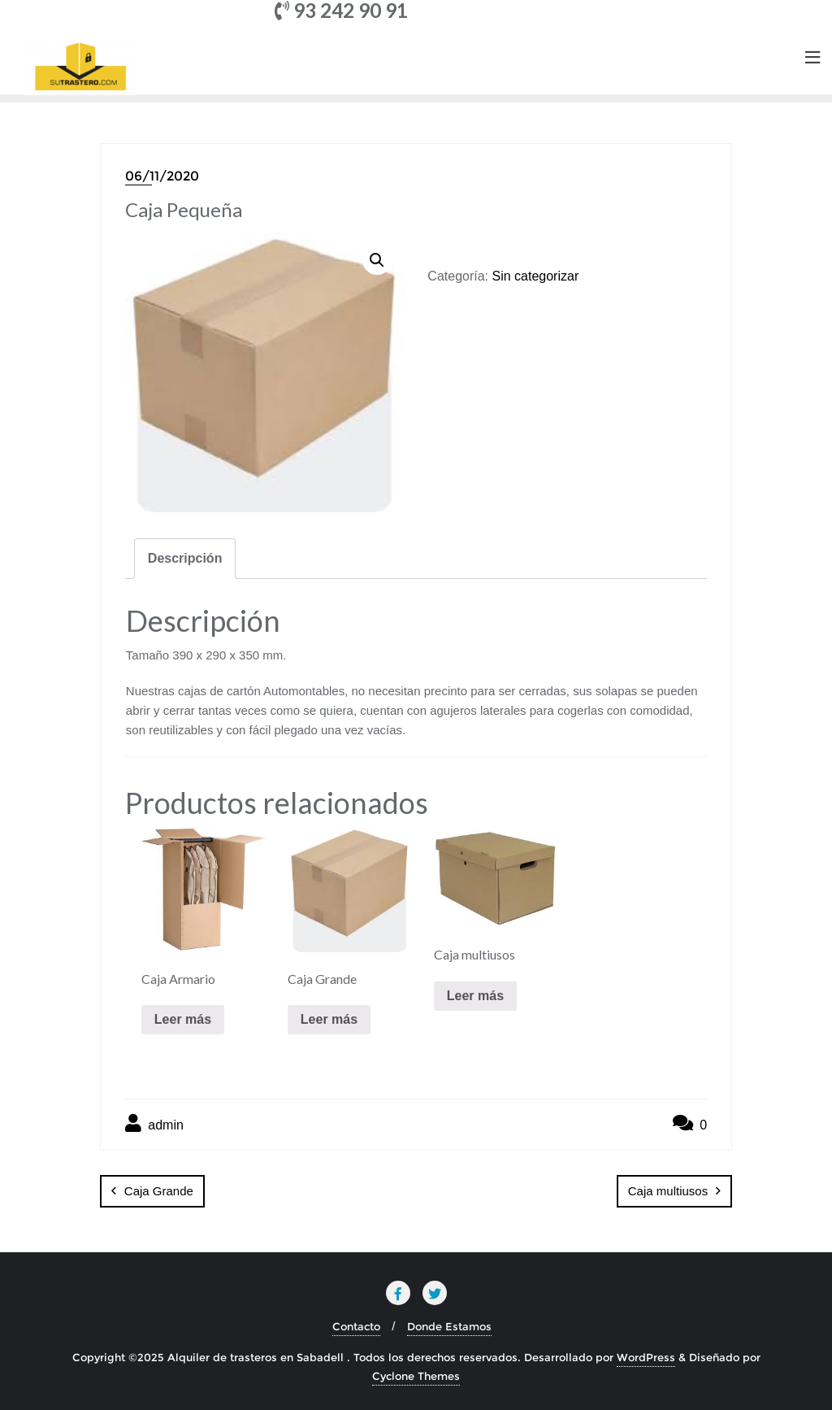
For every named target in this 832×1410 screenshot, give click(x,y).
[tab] (185, 558)
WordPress (646, 1357)
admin (154, 1123)
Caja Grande (158, 1191)
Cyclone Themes (416, 1375)
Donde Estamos (449, 1326)
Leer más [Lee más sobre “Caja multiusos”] (475, 996)
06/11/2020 (162, 176)
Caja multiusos (668, 1191)
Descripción (185, 558)
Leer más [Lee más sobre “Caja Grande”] (329, 1019)
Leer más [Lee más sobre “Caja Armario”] (182, 1019)
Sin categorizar (535, 276)
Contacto (356, 1326)
